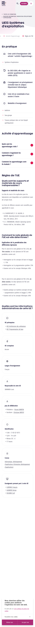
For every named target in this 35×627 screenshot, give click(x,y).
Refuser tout (9, 622)
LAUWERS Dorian (11, 490)
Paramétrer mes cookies (17, 617)
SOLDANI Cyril (11, 493)
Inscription (24, 3)
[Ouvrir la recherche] (17, 3)
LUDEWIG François (12, 487)
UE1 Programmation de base (15, 329)
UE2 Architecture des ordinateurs (16, 326)
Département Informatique (17, 87)
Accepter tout (25, 622)
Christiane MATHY (19, 412)
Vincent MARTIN (19, 409)
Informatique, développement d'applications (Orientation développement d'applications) (17, 464)
